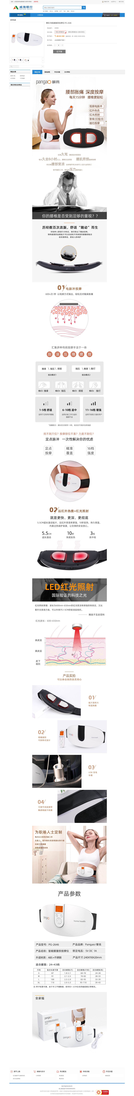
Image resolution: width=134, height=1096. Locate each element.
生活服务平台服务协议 (19, 1075)
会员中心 (113, 1)
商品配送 (61, 1075)
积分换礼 (22, 15)
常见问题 (57, 72)
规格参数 (47, 72)
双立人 (51, 11)
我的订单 (106, 1)
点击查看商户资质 (59, 40)
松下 (61, 11)
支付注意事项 (16, 1078)
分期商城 (40, 15)
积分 (60, 32)
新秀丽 (56, 11)
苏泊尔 (72, 11)
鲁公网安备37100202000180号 (67, 1088)
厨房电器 (22, 76)
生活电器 (12, 78)
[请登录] (36, 1)
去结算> (115, 15)
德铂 (68, 11)
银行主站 (121, 1)
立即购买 (84, 1075)
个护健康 (22, 78)
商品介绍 (37, 72)
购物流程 (107, 1075)
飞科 (64, 11)
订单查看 (38, 1075)
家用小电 (12, 76)
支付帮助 (67, 72)
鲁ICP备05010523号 (67, 1086)
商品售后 (61, 1078)
